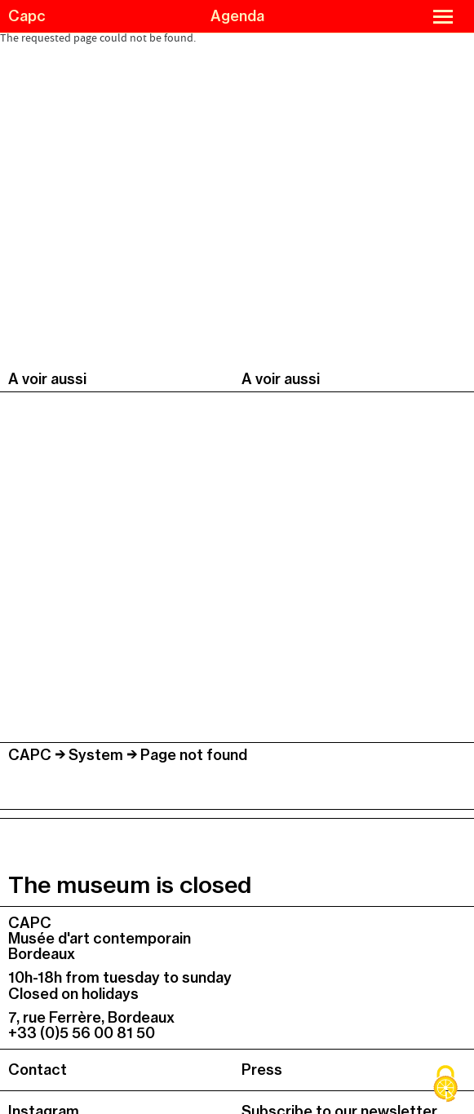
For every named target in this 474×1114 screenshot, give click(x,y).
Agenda (237, 16)
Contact (37, 1069)
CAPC (29, 754)
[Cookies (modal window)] (445, 1085)
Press (261, 1069)
